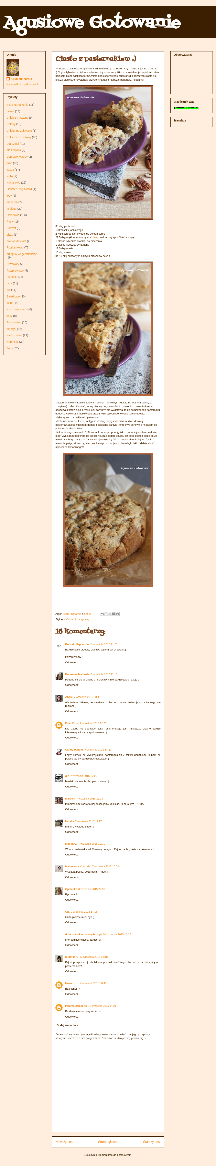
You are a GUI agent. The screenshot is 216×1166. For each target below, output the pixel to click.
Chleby (11, 124)
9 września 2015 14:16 (84, 911)
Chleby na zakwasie (19, 130)
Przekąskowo (15, 247)
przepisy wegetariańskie (22, 254)
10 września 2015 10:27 (117, 934)
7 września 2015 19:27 (88, 821)
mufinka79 (71, 956)
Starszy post (152, 1142)
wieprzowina (14, 335)
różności (12, 276)
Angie (69, 696)
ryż (8, 290)
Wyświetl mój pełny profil (22, 84)
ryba (9, 283)
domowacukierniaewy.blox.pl (83, 934)
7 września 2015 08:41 (87, 696)
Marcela (70, 798)
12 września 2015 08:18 (93, 956)
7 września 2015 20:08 (105, 866)
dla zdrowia (14, 150)
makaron (12, 202)
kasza (10, 169)
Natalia (69, 821)
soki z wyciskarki (17, 309)
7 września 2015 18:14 (89, 798)
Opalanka (71, 889)
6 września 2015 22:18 (104, 674)
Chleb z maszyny (17, 117)
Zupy (10, 348)
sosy (9, 315)
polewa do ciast (16, 241)
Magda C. (71, 843)
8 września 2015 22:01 (91, 889)
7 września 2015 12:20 (93, 723)
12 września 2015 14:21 (102, 1005)
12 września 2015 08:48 (92, 983)
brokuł (10, 111)
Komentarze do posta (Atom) (115, 1154)
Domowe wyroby (17, 156)
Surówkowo (14, 322)
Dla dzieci (13, 143)
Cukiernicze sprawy (77, 619)
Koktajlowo (13, 182)
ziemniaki (12, 341)
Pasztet (11, 228)
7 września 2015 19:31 (91, 843)
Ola (67, 911)
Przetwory (13, 264)
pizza (10, 234)
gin (67, 775)
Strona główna (108, 1142)
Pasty (10, 221)
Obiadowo (13, 215)
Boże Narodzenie (17, 104)
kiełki (10, 176)
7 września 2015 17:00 (84, 775)
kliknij (94, 237)
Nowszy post (64, 1142)
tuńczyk (11, 329)
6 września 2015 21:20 (104, 644)
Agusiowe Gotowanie (91, 23)
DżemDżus (72, 723)
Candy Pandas (74, 749)
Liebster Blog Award (19, 189)
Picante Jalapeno (76, 1005)
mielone (12, 208)
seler (10, 302)
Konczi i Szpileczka (77, 644)
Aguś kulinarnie (21, 78)
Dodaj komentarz (67, 1025)
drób (9, 163)
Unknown (71, 983)
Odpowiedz (71, 662)
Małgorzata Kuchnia (78, 866)
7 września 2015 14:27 (98, 749)
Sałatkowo (13, 296)
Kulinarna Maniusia (77, 674)
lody (9, 195)
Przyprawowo (15, 270)
